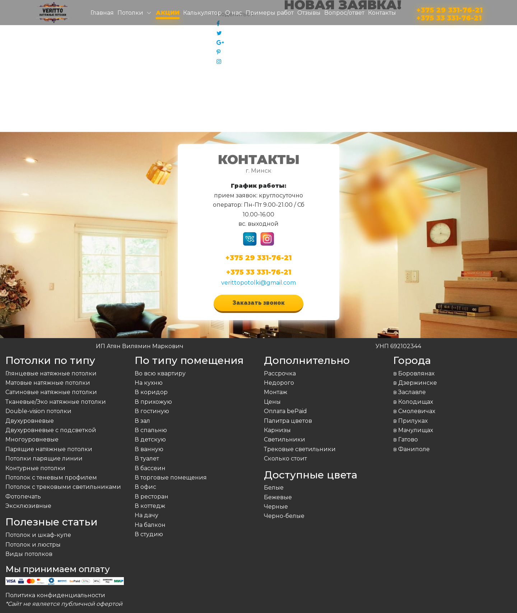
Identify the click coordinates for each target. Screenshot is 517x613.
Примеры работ (270, 12)
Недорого (279, 382)
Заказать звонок (258, 302)
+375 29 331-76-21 (449, 8)
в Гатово (405, 439)
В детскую (150, 439)
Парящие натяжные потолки (48, 449)
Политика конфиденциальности (55, 595)
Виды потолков (28, 554)
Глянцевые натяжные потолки (51, 373)
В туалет (147, 458)
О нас (233, 12)
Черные (276, 506)
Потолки (130, 12)
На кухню (149, 382)
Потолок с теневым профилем (51, 477)
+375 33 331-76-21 (448, 16)
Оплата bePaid (285, 411)
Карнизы (277, 430)
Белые (274, 487)
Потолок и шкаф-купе (38, 535)
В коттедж (150, 505)
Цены (272, 401)
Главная (102, 12)
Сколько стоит (285, 458)
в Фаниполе (411, 449)
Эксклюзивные (28, 505)
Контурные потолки (35, 468)
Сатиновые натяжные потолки (51, 392)
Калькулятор (202, 12)
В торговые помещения (171, 477)
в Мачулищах (413, 430)
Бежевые (278, 497)
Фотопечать (23, 496)
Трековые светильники (300, 449)
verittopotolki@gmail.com (258, 282)
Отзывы (309, 12)
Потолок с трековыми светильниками (63, 486)
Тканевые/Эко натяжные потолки (55, 401)
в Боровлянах (413, 373)
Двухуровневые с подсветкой (50, 430)
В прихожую (153, 401)
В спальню (151, 430)
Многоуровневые (32, 439)
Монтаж (275, 392)
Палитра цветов (288, 420)
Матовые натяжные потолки (47, 382)
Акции (168, 12)
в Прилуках (410, 420)
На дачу (146, 515)
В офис (145, 486)
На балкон (150, 524)
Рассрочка (280, 373)
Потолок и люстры (33, 544)
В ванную (149, 449)
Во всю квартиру (160, 373)
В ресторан (151, 496)
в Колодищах (413, 401)
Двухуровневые (29, 420)
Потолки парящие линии (44, 458)
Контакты (382, 12)
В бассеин (150, 468)
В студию (149, 534)
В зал (142, 420)
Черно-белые (284, 516)
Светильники (284, 439)
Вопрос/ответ (344, 12)
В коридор (151, 392)
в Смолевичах (414, 411)
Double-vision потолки (38, 411)
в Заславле (409, 392)
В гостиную (152, 411)
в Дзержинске (415, 382)
